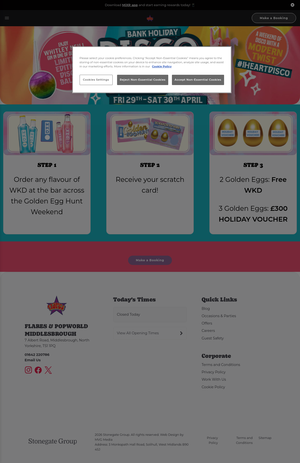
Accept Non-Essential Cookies (198, 79)
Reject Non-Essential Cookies (143, 79)
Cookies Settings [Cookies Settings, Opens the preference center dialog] (96, 79)
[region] (151, 69)
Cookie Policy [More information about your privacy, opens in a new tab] (162, 66)
